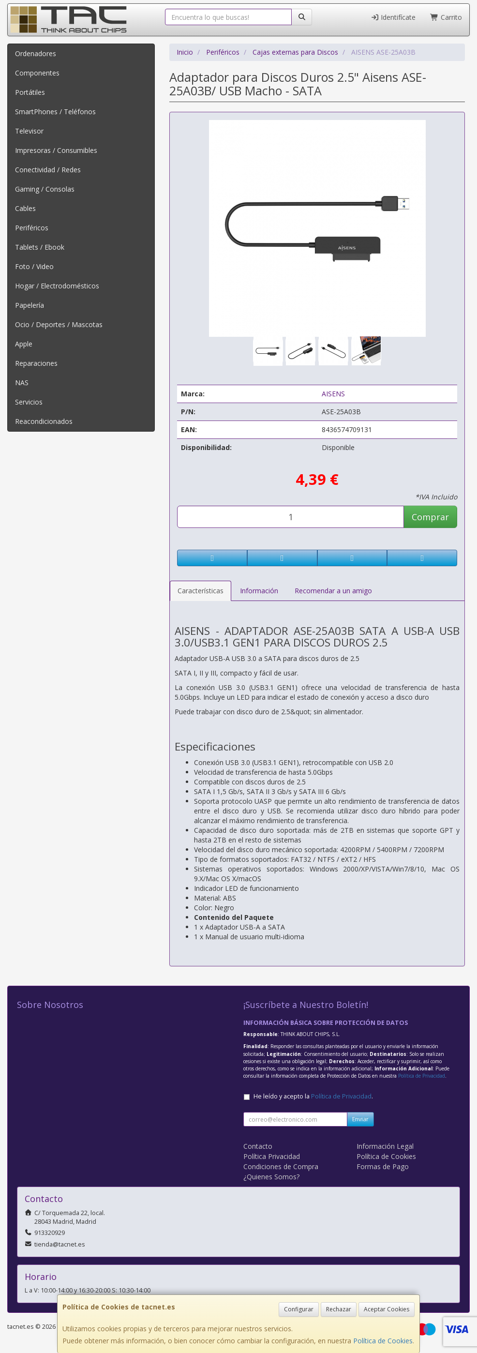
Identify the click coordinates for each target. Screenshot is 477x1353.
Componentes (37, 72)
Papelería (29, 305)
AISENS (333, 393)
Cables (25, 208)
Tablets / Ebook (39, 247)
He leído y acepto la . (313, 1096)
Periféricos (31, 227)
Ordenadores (35, 53)
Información (259, 590)
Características (201, 590)
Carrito (446, 17)
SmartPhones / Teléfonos (55, 111)
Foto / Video (34, 266)
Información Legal (385, 1146)
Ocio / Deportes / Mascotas (59, 324)
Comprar (430, 517)
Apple (23, 343)
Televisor (29, 130)
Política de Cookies (383, 1340)
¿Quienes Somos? (271, 1176)
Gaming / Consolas (45, 189)
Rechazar (338, 1309)
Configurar (298, 1309)
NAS (22, 382)
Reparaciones (36, 363)
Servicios (29, 401)
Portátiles (30, 92)
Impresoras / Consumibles (56, 150)
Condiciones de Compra (280, 1166)
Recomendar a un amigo (333, 590)
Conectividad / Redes (48, 169)
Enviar (360, 1119)
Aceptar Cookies (386, 1309)
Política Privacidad (271, 1156)
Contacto (257, 1146)
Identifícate (393, 17)
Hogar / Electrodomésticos (57, 285)
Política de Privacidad (421, 1075)
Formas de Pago (383, 1166)
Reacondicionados (44, 421)
